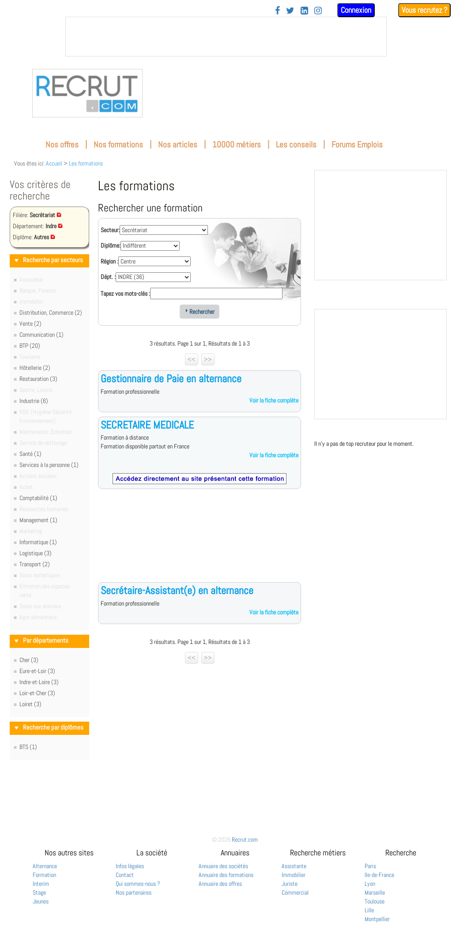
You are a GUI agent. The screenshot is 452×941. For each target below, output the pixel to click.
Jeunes (41, 901)
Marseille (375, 892)
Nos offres (62, 144)
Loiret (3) (30, 704)
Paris (370, 866)
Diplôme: (111, 245)
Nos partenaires (133, 892)
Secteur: (110, 230)
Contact (125, 875)
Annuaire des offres (220, 884)
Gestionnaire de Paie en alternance (171, 378)
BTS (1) (28, 747)
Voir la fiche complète (273, 400)
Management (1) (38, 520)
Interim (41, 884)
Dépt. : (108, 277)
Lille (369, 910)
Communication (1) (41, 335)
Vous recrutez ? (424, 10)
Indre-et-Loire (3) (39, 682)
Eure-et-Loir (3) (37, 671)
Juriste (290, 884)
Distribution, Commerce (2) (50, 312)
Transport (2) (34, 564)
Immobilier (293, 875)
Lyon (370, 884)
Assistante (294, 866)
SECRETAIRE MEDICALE (147, 425)
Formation (44, 875)
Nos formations (118, 144)
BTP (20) (29, 346)
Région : (109, 261)
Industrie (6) (33, 401)
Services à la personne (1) (49, 465)
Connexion (356, 10)
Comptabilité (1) (38, 498)
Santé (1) (30, 454)
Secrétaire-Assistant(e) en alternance (177, 590)
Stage (39, 892)
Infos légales (130, 866)
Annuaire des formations (226, 875)
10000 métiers (236, 144)
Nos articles (177, 144)
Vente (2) (30, 323)
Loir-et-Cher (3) (37, 693)
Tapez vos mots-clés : (125, 293)
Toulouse (374, 901)
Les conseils (296, 144)
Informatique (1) (38, 542)
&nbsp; (226, 36)
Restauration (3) (38, 379)
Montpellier (377, 919)
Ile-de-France (379, 875)
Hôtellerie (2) (34, 368)
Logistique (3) (35, 553)
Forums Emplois (357, 144)
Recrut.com (245, 839)
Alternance (45, 866)
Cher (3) (28, 660)
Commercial (295, 892)
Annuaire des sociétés (223, 866)
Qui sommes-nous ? (138, 884)
